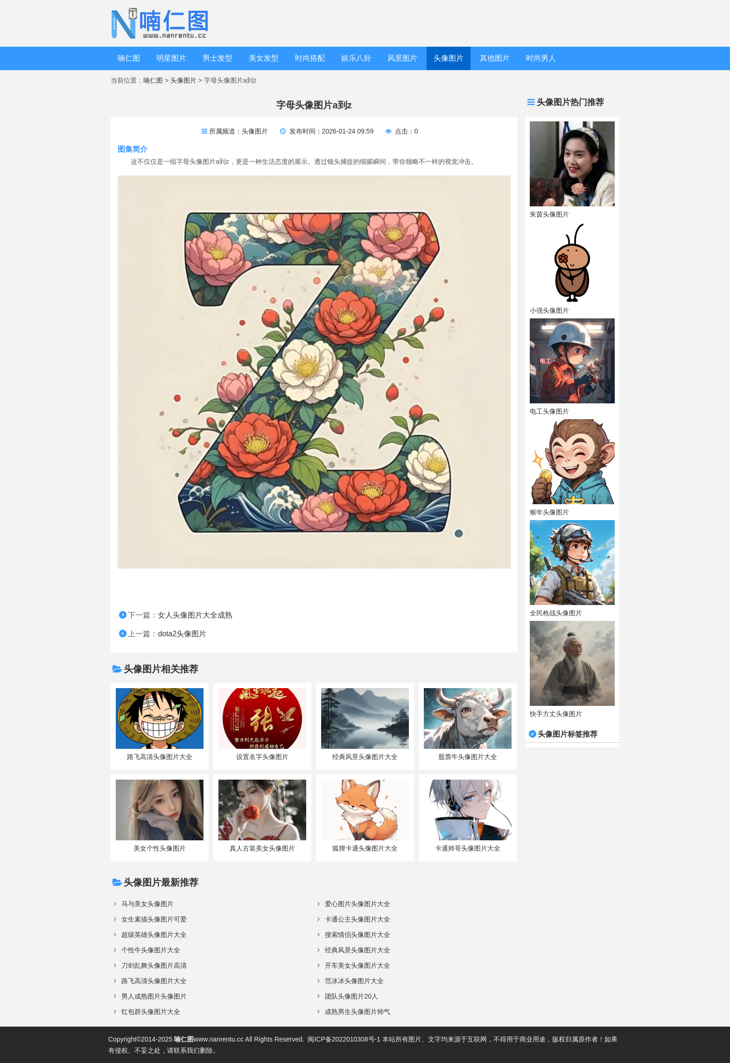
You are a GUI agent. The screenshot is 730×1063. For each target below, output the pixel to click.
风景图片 (402, 58)
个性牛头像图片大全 (150, 950)
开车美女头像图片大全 (357, 965)
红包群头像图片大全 (150, 1011)
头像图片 (448, 58)
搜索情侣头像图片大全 (357, 934)
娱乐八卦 (356, 58)
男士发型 (217, 58)
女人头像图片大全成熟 (195, 615)
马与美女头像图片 (147, 904)
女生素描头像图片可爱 (154, 919)
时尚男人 (541, 58)
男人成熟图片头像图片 (154, 996)
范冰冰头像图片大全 (354, 981)
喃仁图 (129, 58)
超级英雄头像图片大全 (154, 934)
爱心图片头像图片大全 (357, 904)
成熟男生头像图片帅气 (357, 1011)
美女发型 (264, 58)
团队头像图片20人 (351, 996)
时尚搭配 (310, 58)
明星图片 (171, 58)
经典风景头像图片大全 (357, 950)
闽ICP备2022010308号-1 (344, 1039)
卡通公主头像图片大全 (357, 919)
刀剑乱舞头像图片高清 (154, 965)
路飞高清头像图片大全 (154, 981)
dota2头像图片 (182, 634)
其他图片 (495, 58)
